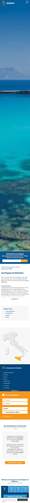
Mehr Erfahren (4, 501)
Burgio (5, 379)
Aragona (6, 374)
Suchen (24, 260)
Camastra (6, 385)
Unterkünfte (9, 313)
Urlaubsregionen (10, 267)
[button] (15, 408)
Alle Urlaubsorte (10, 311)
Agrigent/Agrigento (9, 372)
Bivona (5, 377)
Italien (2, 267)
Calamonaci (7, 381)
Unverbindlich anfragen (15, 462)
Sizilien (17, 267)
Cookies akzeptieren (22, 499)
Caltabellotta (7, 383)
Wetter (8, 315)
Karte (7, 317)
